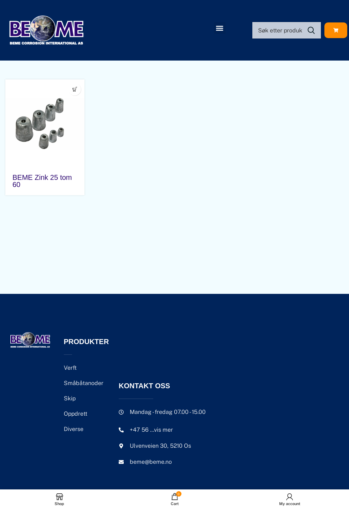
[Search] (286, 30)
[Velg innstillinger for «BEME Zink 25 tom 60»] (74, 89)
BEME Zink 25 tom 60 (42, 180)
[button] (220, 28)
